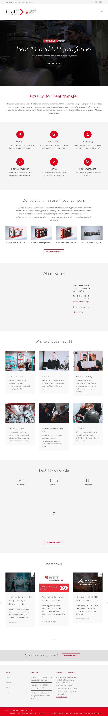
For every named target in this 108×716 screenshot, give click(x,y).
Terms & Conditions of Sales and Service (88, 713)
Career (7, 687)
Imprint (12, 713)
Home (7, 677)
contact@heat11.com (25, 2)
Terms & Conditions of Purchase (60, 713)
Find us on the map (82, 307)
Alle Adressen (78, 312)
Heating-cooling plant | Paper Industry (22, 243)
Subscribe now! (71, 656)
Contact (8, 682)
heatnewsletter (68, 677)
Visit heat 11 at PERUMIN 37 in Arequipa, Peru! (40, 686)
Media (7, 692)
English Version (10, 2)
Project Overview (53, 252)
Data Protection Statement (27, 713)
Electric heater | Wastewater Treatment (48, 243)
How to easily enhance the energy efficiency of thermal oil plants (20, 600)
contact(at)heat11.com (81, 302)
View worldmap (53, 542)
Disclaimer (42, 713)
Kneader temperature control (94, 243)
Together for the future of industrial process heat (40, 678)
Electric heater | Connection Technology (73, 243)
